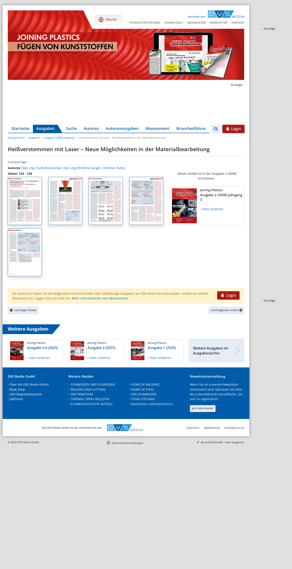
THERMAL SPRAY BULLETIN (90, 399)
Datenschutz (234, 428)
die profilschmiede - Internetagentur (222, 442)
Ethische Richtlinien (144, 22)
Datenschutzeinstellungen (127, 443)
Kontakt (237, 22)
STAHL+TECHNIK (143, 399)
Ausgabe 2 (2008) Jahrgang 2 (59, 137)
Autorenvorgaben (122, 128)
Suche (71, 128)
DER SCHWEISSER (143, 394)
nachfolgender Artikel (226, 310)
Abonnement (157, 128)
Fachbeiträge (17, 162)
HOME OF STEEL (142, 389)
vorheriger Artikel (23, 310)
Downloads (174, 22)
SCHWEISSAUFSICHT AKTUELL (92, 404)
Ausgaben (45, 128)
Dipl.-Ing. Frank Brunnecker (42, 168)
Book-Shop (17, 389)
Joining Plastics (16, 137)
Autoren (91, 128)
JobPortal (16, 399)
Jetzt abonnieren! (203, 408)
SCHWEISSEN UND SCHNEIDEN (93, 384)
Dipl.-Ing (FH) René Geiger (82, 168)
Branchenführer (191, 128)
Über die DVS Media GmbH (29, 384)
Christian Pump (113, 168)
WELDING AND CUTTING (88, 389)
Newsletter (218, 22)
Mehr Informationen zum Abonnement (100, 298)
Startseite (20, 128)
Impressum (212, 428)
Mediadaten (196, 22)
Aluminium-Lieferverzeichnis (152, 404)
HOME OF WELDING (145, 384)
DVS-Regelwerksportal (26, 394)
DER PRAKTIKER (82, 394)
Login (233, 128)
